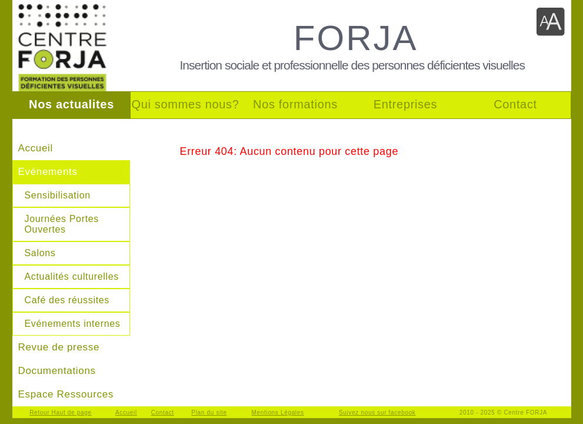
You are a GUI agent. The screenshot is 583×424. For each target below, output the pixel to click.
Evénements (48, 171)
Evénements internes (73, 324)
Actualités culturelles (72, 276)
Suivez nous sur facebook (377, 412)
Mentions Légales (278, 412)
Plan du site (208, 412)
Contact (162, 412)
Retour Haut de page (60, 412)
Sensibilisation (58, 195)
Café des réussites (67, 300)
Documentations (57, 370)
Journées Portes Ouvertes (62, 224)
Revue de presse (59, 347)
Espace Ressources (66, 394)
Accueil (35, 148)
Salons (40, 253)
